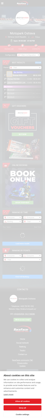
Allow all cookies (22, 401)
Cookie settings (22, 414)
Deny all (22, 408)
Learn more (8, 394)
